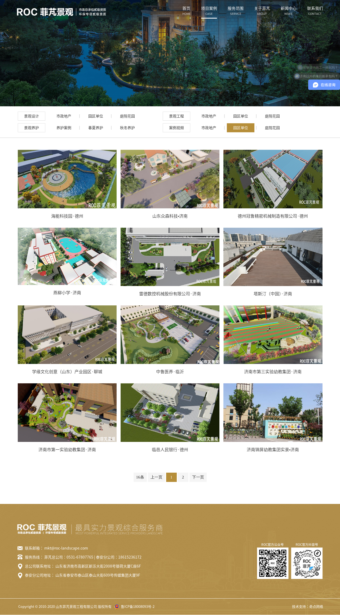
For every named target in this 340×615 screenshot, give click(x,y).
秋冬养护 (127, 128)
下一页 (198, 477)
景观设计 (31, 116)
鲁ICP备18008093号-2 (137, 606)
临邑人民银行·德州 (170, 449)
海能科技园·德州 (67, 216)
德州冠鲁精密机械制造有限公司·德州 (273, 216)
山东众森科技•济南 (170, 216)
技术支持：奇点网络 (307, 606)
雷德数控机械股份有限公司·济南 (170, 294)
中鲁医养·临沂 (170, 372)
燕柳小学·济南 (67, 293)
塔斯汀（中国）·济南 (273, 294)
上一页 (156, 477)
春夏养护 (95, 128)
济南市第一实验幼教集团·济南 (67, 449)
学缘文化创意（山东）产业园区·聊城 (67, 372)
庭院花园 (127, 116)
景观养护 (31, 128)
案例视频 (176, 128)
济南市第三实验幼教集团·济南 (273, 372)
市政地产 (63, 116)
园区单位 (95, 116)
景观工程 (176, 116)
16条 (140, 477)
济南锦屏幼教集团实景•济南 (273, 449)
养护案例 (63, 128)
